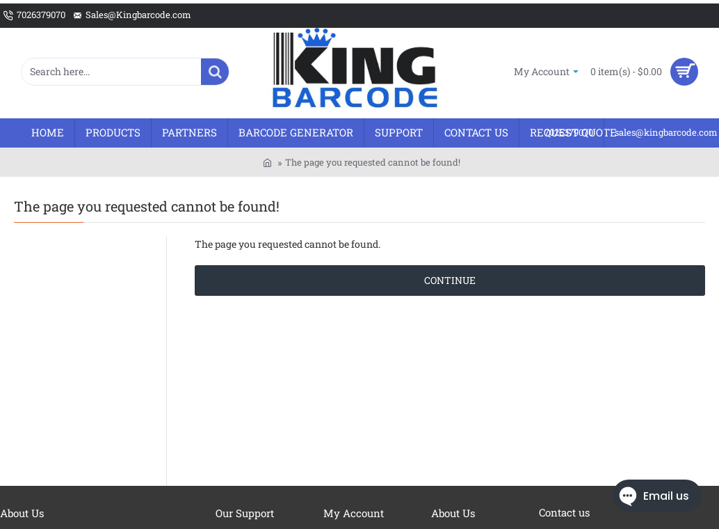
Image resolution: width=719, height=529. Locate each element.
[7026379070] (34, 15)
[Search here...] (215, 71)
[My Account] (546, 71)
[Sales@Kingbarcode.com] (132, 15)
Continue (450, 280)
